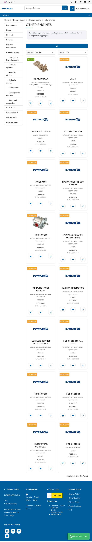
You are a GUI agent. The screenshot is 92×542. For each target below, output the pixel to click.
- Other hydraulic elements (13, 94)
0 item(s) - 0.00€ (79, 8)
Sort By (30, 52)
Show (62, 52)
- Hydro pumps (12, 88)
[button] (76, 2)
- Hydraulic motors (11, 81)
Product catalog (75, 506)
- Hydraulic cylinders (11, 66)
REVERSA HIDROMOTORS (73, 288)
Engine (8, 30)
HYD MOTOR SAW (40, 79)
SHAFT (73, 79)
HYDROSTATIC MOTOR (41, 131)
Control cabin (11, 108)
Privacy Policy (74, 502)
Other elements (12, 122)
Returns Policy (74, 495)
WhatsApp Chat (78, 536)
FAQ (70, 510)
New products (11, 25)
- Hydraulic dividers (11, 73)
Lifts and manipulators (11, 46)
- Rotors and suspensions (11, 101)
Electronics (10, 35)
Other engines (49, 20)
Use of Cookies (74, 499)
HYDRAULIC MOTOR (73, 131)
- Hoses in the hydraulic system (12, 58)
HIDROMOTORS (40, 235)
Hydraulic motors (35, 20)
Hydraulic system (19, 20)
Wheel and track (12, 113)
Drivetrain (9, 40)
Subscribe (57, 496)
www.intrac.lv (56, 515)
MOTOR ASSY (40, 182)
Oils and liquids (11, 118)
